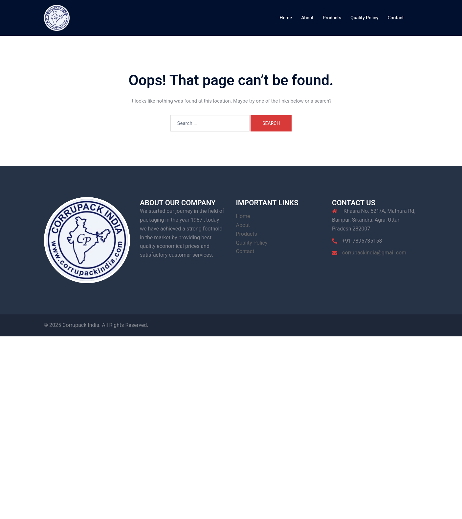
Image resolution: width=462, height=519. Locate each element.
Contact (395, 17)
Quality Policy (364, 17)
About (307, 17)
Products (332, 17)
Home (286, 17)
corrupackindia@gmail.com (374, 253)
